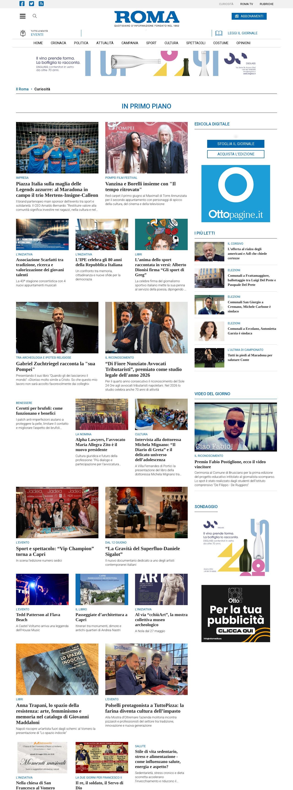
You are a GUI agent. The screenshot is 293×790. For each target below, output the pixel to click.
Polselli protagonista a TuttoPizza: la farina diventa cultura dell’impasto (144, 708)
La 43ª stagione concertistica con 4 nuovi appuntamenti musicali (40, 283)
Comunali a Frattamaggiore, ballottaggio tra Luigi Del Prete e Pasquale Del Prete (252, 280)
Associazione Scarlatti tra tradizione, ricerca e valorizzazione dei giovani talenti (40, 267)
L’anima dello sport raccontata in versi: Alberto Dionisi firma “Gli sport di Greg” (160, 267)
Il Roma (22, 89)
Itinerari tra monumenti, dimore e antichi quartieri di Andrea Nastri (98, 628)
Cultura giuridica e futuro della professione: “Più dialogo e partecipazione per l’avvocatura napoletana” (97, 460)
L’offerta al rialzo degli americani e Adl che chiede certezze (247, 253)
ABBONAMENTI (252, 16)
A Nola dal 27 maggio (150, 631)
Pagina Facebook (24, 3)
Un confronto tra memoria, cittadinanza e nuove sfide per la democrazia (98, 275)
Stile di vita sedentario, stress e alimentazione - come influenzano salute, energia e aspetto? (158, 759)
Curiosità (42, 89)
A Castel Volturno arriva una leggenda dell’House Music (42, 628)
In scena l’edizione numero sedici (39, 561)
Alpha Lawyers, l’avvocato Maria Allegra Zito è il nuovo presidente (100, 444)
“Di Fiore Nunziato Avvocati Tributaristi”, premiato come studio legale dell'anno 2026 (143, 369)
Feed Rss (43, 3)
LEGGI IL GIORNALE (236, 33)
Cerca (35, 16)
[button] (21, 13)
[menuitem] (226, 4)
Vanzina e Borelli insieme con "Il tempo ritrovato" (140, 186)
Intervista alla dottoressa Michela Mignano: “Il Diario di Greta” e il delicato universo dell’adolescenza (158, 449)
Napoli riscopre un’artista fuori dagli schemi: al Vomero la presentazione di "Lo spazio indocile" (55, 731)
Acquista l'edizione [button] (235, 154)
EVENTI (37, 34)
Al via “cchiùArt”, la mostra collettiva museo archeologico (161, 619)
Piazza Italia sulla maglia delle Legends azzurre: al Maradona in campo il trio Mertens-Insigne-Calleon (57, 189)
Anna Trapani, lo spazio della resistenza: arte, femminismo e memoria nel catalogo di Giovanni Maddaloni (52, 713)
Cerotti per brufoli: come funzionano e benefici (39, 411)
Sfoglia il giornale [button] (235, 144)
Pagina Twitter (34, 3)
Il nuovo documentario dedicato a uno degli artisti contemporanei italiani (139, 563)
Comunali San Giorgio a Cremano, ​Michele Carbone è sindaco (249, 306)
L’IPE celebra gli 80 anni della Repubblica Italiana (99, 262)
